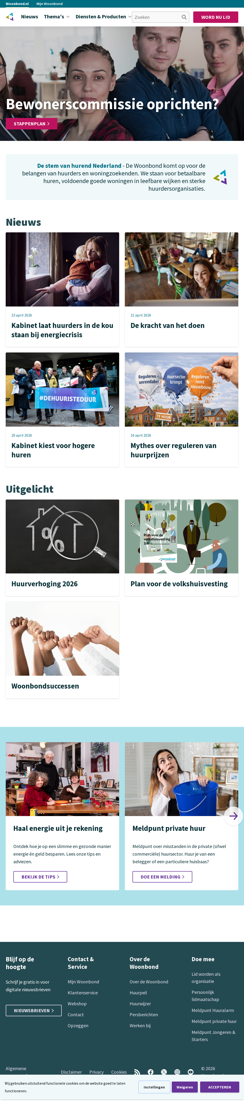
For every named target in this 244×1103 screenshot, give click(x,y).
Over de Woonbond (149, 982)
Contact (76, 1014)
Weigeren (185, 1087)
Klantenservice (83, 993)
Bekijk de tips (40, 877)
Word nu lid (215, 17)
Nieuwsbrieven (34, 1010)
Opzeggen (78, 1025)
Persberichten (144, 1014)
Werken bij (140, 1025)
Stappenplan (31, 124)
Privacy (96, 1072)
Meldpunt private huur (214, 1021)
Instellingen (154, 1087)
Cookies (119, 1072)
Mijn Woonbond (49, 3)
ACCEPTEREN (219, 1087)
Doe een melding (162, 877)
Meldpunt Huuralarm (213, 1010)
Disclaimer (71, 1072)
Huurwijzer (140, 1003)
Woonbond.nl (17, 3)
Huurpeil (138, 993)
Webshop (77, 1003)
